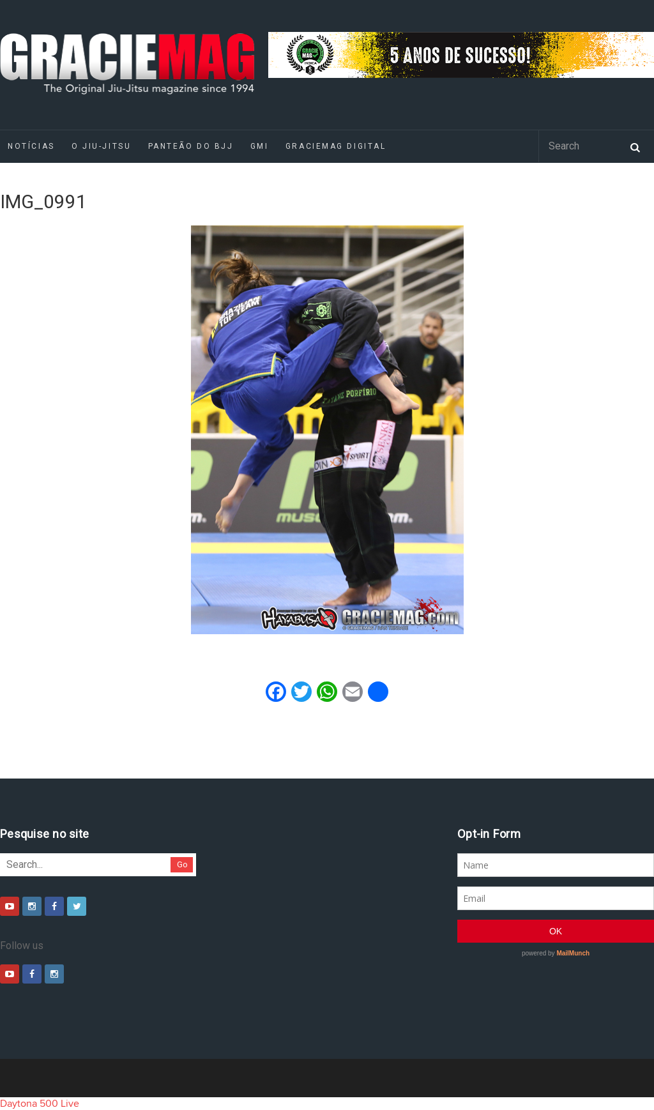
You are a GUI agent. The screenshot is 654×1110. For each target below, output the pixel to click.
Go (182, 864)
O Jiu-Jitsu (101, 146)
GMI (259, 146)
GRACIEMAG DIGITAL (335, 146)
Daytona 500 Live (39, 1103)
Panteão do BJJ (191, 146)
